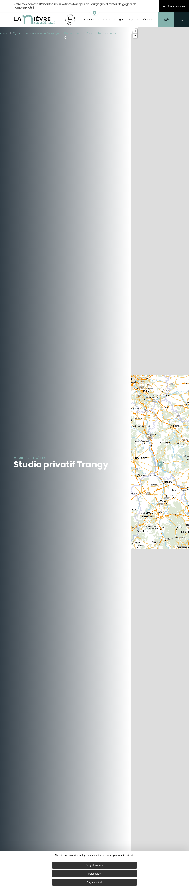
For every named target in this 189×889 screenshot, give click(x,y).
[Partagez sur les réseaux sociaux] (65, 37)
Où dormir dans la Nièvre (79, 33)
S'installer (148, 19)
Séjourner (134, 19)
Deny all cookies (94, 865)
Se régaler (119, 19)
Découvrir (88, 19)
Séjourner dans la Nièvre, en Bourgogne (36, 33)
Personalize (94, 873)
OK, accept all (94, 882)
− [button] (135, 36)
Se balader (103, 19)
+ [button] (135, 31)
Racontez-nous (174, 6)
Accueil (4, 33)
